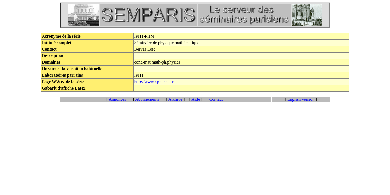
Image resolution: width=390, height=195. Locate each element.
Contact (216, 99)
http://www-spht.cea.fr (154, 81)
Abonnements (147, 99)
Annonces (117, 99)
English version (301, 99)
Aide (196, 99)
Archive (175, 99)
